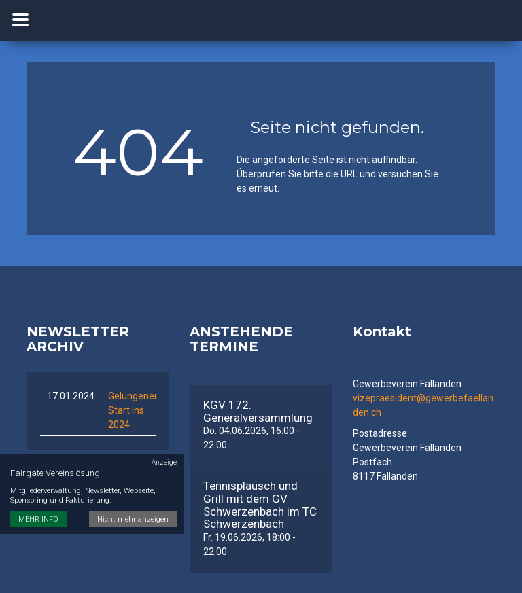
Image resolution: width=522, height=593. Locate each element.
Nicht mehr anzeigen (133, 519)
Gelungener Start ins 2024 (133, 410)
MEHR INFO (38, 519)
